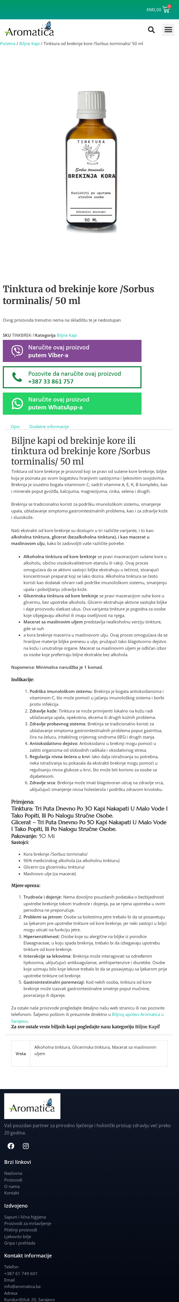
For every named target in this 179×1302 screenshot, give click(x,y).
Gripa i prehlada (19, 1243)
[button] (168, 30)
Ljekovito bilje (17, 1236)
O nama (12, 1186)
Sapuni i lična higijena (25, 1217)
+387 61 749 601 (21, 1273)
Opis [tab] (15, 426)
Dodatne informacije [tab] (49, 426)
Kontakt (11, 1193)
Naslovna (13, 1173)
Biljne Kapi (29, 43)
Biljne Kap (146, 1026)
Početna (7, 43)
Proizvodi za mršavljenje (27, 1223)
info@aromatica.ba (22, 1286)
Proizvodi (13, 1180)
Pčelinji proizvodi (20, 1230)
